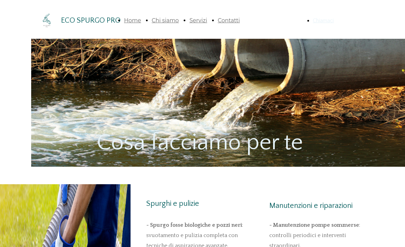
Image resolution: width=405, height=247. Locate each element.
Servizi (198, 20)
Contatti (229, 20)
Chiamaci (323, 20)
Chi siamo (165, 20)
